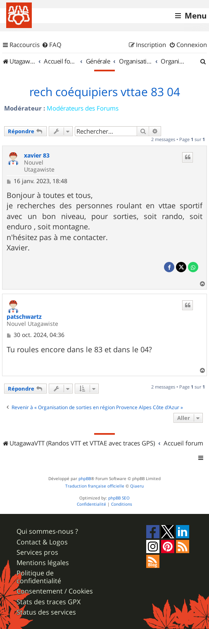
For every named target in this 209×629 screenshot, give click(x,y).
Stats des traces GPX (49, 602)
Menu (196, 16)
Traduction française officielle (94, 486)
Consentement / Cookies (55, 591)
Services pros (37, 552)
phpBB (84, 478)
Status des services (46, 612)
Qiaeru (137, 486)
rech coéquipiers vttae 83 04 (104, 92)
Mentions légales (43, 563)
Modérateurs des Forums (83, 108)
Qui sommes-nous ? (47, 531)
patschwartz (24, 316)
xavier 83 (37, 155)
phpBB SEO (119, 498)
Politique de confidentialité (39, 577)
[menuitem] (52, 45)
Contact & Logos (42, 542)
